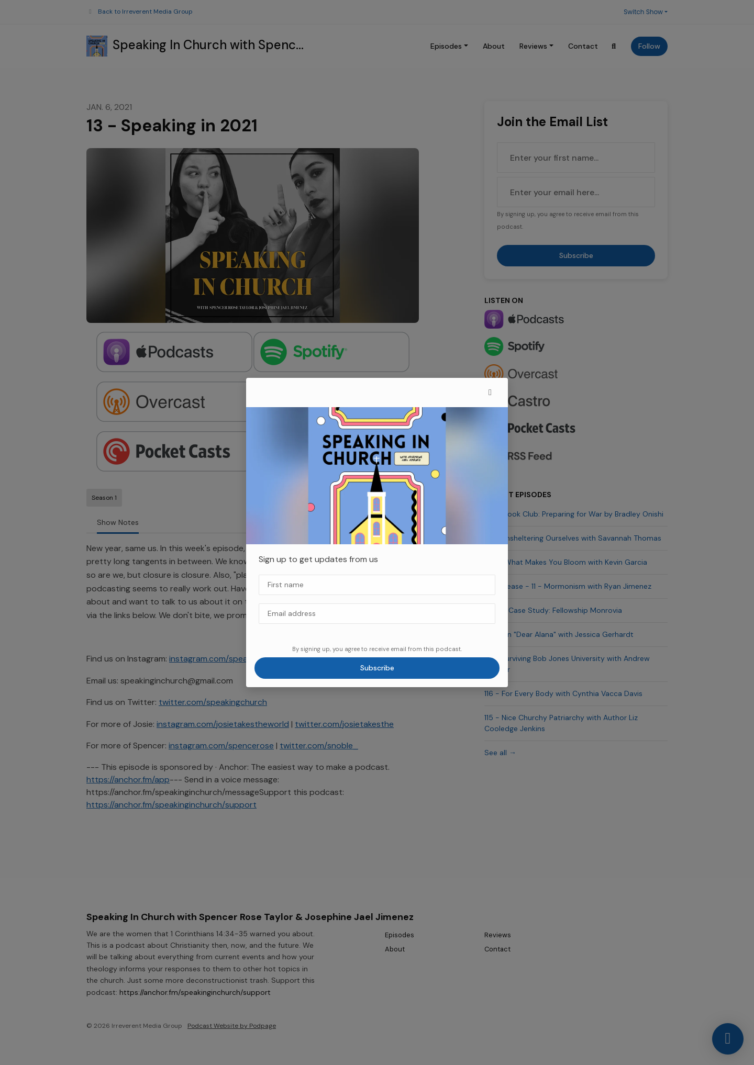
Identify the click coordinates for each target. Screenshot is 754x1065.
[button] (490, 392)
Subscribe (377, 667)
